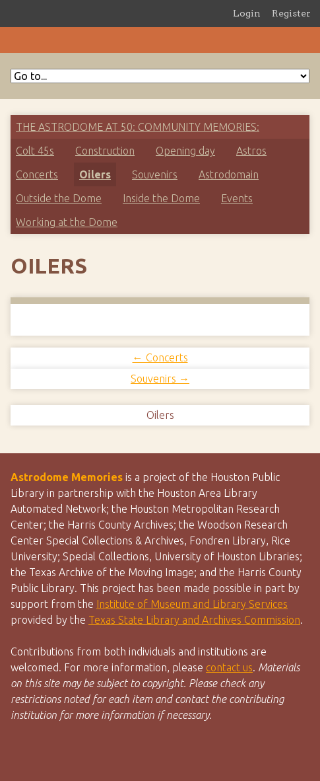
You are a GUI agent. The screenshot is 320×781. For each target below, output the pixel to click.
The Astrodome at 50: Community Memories (136, 127)
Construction (105, 151)
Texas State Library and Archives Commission (194, 620)
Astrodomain (229, 174)
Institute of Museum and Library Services (192, 604)
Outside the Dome (59, 198)
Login (247, 13)
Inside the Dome (161, 198)
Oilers (95, 174)
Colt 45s (35, 151)
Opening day (185, 151)
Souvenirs (154, 174)
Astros (251, 151)
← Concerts (160, 357)
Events (237, 198)
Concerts (37, 174)
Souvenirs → (160, 379)
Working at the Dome (66, 222)
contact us (229, 667)
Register (291, 13)
